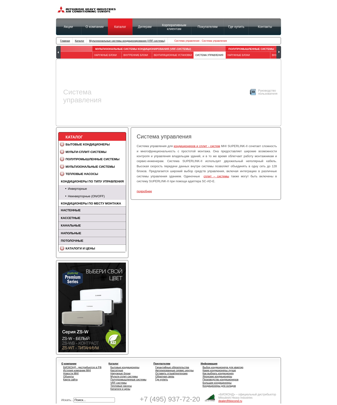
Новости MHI (71, 373)
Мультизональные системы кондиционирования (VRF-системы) (127, 40)
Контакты (265, 27)
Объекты (68, 376)
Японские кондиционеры (217, 376)
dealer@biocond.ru (230, 401)
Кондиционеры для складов (219, 385)
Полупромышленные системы (251, 49)
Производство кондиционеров (220, 379)
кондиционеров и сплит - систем (197, 146)
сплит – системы (216, 176)
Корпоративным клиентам (174, 27)
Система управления (209, 55)
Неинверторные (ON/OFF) (86, 196)
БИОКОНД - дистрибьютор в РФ (82, 367)
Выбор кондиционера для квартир (222, 367)
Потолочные (72, 240)
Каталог (120, 27)
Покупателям (207, 27)
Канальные (71, 225)
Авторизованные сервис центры (174, 370)
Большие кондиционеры (216, 382)
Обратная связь (164, 376)
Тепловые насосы (82, 174)
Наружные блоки (120, 373)
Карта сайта (70, 379)
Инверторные (77, 188)
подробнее (144, 191)
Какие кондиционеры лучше (219, 370)
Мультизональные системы (90, 166)
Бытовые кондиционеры (88, 144)
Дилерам (144, 27)
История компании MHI (77, 370)
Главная (65, 40)
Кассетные (70, 218)
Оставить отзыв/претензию (171, 373)
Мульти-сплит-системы (86, 152)
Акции (68, 27)
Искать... (67, 400)
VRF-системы (118, 382)
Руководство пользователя (267, 92)
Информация (209, 363)
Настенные (71, 210)
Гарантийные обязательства (172, 367)
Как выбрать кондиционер (218, 373)
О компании (94, 27)
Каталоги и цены (80, 248)
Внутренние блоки (135, 55)
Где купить (161, 379)
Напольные (71, 233)
